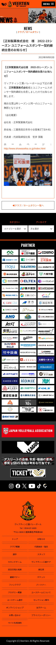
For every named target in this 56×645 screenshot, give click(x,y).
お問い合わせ (15, 615)
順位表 (41, 569)
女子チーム (41, 607)
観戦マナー (15, 577)
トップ (15, 539)
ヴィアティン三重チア (41, 561)
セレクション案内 (41, 600)
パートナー (41, 584)
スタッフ (41, 554)
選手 (15, 554)
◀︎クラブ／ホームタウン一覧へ (28, 205)
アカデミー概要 (15, 592)
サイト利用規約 (15, 622)
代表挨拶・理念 (41, 546)
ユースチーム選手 (15, 600)
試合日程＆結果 (15, 569)
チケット (41, 577)
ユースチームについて (41, 592)
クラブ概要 (15, 546)
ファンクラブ (15, 584)
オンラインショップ (15, 607)
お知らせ (41, 539)
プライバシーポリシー (41, 615)
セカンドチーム (15, 561)
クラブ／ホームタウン (28, 32)
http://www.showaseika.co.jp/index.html (24, 148)
